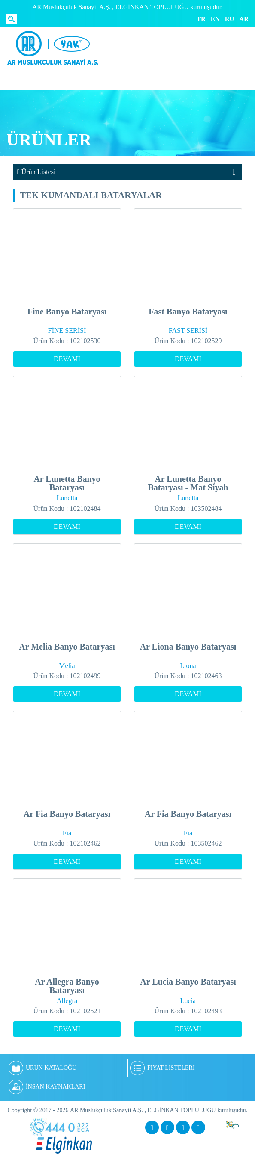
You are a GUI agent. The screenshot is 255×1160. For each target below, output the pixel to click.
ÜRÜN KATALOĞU (42, 1068)
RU (229, 18)
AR (244, 18)
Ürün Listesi (36, 171)
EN (215, 18)
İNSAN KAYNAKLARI (47, 1087)
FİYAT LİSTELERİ (162, 1068)
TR (201, 18)
